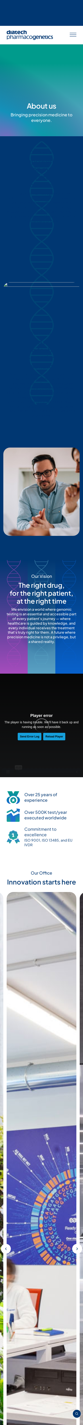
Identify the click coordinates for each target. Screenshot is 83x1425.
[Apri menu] (73, 9)
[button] (6, 640)
